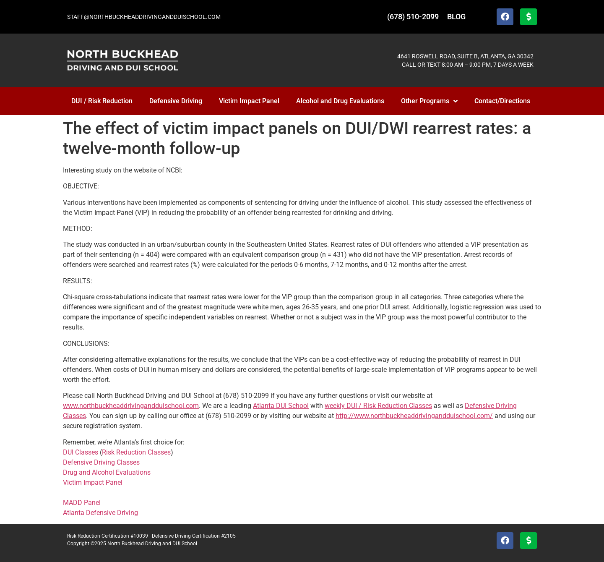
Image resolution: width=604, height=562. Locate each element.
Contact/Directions (502, 101)
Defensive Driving (175, 101)
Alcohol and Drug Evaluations (340, 101)
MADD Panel (82, 503)
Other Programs (429, 101)
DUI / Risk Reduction (102, 101)
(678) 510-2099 (413, 16)
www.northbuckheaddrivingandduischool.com (131, 406)
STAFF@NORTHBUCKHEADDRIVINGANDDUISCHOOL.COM (144, 16)
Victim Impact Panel (249, 101)
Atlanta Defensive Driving (100, 513)
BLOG (456, 16)
